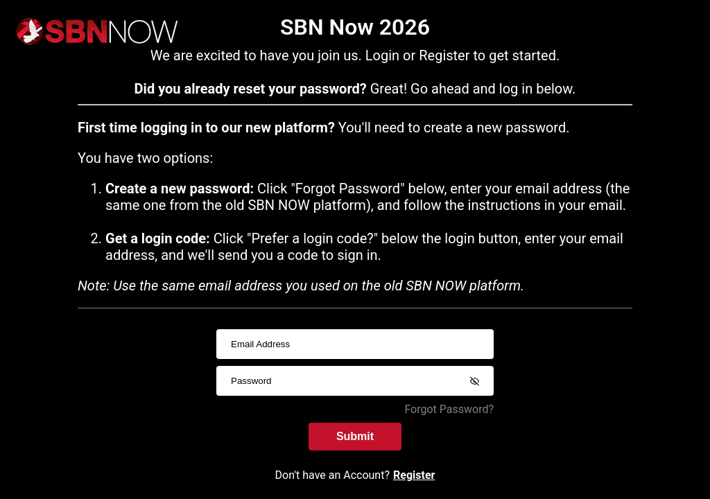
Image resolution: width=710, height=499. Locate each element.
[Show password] (474, 381)
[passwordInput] (355, 381)
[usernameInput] (355, 344)
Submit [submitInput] (355, 436)
